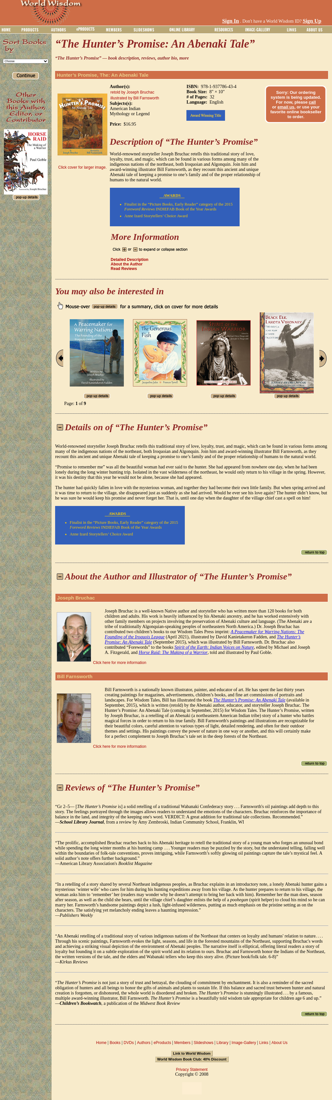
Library (223, 1042)
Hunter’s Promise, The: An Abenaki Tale (102, 75)
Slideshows (203, 1042)
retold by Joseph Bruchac (132, 92)
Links (263, 1042)
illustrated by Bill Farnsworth (135, 98)
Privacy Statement (192, 1069)
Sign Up (312, 21)
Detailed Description (129, 259)
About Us (279, 1042)
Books (115, 1042)
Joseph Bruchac (76, 598)
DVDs (129, 1042)
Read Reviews (124, 268)
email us (286, 107)
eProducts (162, 1042)
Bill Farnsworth (74, 676)
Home (101, 1042)
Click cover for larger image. (82, 167)
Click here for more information (119, 662)
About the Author (127, 264)
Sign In (230, 21)
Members (182, 1042)
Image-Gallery (243, 1042)
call (312, 102)
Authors (143, 1042)
